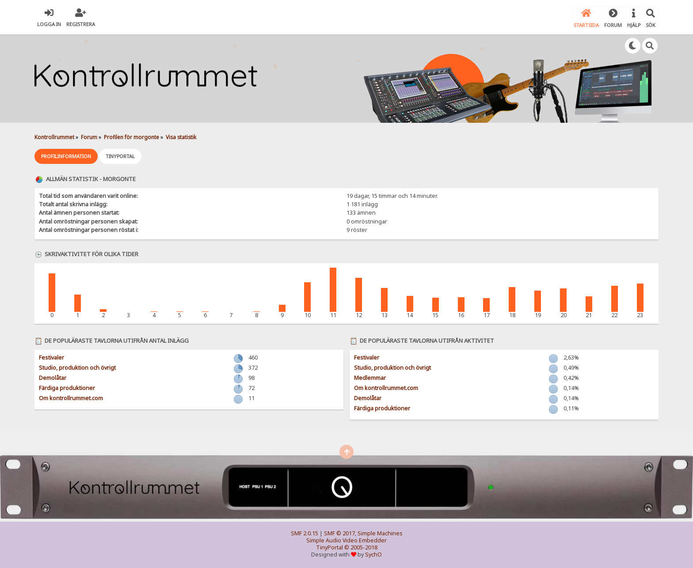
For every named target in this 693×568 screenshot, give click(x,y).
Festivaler (51, 356)
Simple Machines (380, 532)
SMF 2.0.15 (304, 532)
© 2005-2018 (360, 546)
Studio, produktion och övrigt (77, 366)
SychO (373, 553)
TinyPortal (329, 546)
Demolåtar (52, 376)
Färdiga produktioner (67, 386)
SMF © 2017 (339, 532)
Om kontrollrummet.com (71, 397)
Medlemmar (370, 376)
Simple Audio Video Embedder (346, 539)
